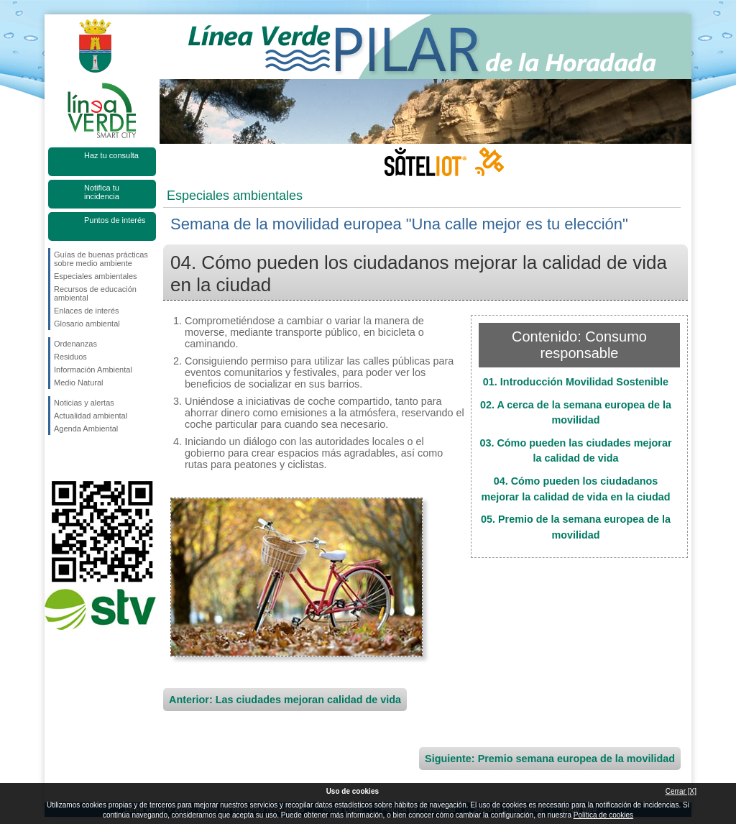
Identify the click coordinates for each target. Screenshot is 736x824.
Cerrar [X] (681, 791)
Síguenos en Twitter (80, 458)
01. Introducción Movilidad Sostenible (575, 382)
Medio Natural (78, 382)
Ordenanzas (75, 343)
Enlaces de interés (86, 310)
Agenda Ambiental (86, 428)
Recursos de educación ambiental (95, 293)
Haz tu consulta (111, 155)
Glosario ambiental (87, 323)
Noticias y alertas (84, 402)
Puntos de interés (115, 220)
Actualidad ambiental (90, 415)
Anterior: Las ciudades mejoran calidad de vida (285, 699)
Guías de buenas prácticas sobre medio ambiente (101, 258)
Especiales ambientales (95, 276)
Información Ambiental (93, 369)
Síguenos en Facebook (56, 458)
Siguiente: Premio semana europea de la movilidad (550, 758)
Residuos (70, 356)
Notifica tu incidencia (101, 192)
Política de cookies (603, 815)
